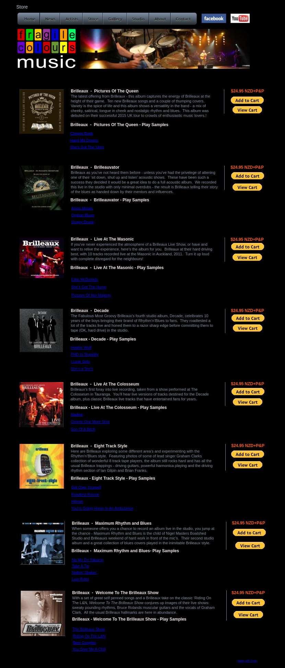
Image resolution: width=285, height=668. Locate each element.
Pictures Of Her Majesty (91, 295)
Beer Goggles (84, 643)
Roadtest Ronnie (85, 494)
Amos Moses (82, 208)
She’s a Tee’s (82, 369)
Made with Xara (248, 660)
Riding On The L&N (89, 636)
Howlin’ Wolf (81, 347)
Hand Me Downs (84, 140)
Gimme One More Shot (90, 422)
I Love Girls (80, 361)
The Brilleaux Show (89, 629)
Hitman (77, 501)
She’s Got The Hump (88, 287)
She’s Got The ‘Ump (87, 147)
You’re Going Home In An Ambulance (102, 508)
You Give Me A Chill (89, 649)
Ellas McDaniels (84, 279)
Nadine (77, 414)
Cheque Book (81, 133)
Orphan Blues (82, 215)
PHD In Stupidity (85, 354)
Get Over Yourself (86, 487)
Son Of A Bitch (83, 429)
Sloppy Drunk (82, 222)
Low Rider (80, 579)
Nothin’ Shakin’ (84, 572)
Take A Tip (80, 566)
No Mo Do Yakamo (88, 560)
